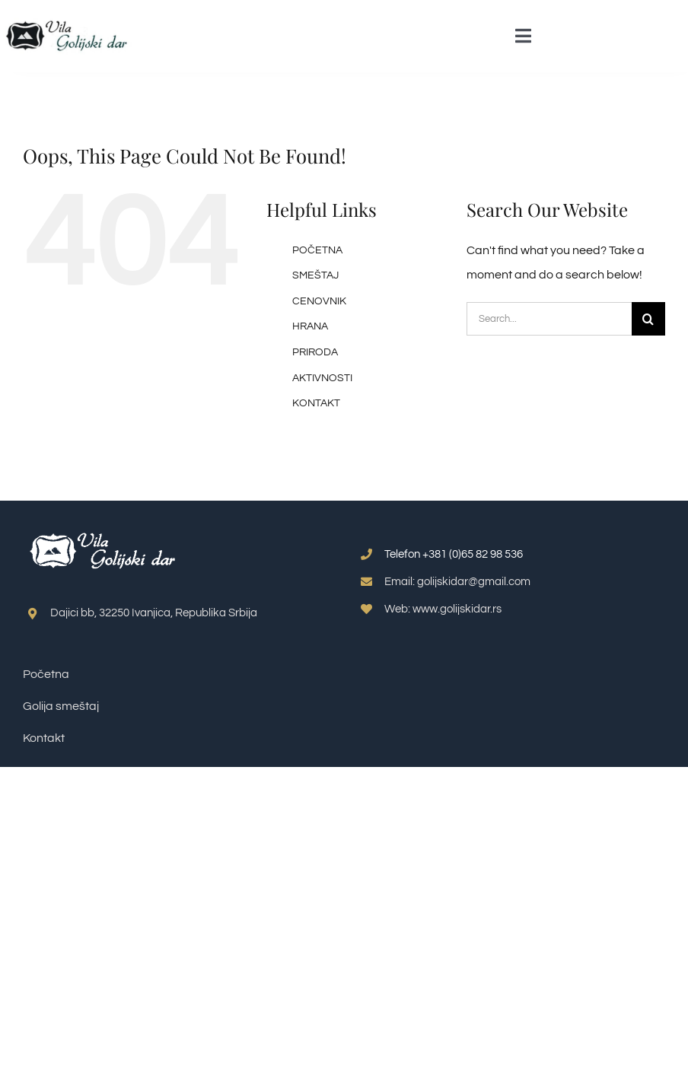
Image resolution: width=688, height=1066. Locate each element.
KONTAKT (316, 403)
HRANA (310, 326)
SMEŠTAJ (315, 275)
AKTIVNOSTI (322, 378)
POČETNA (317, 250)
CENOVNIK (319, 301)
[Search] (648, 319)
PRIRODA (315, 352)
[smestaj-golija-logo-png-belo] (103, 528)
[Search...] (549, 319)
